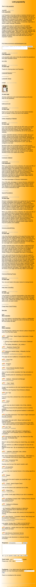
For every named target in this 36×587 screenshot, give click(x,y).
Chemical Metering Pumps (9, 272)
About (29, 581)
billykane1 (4, 276)
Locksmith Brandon (7, 72)
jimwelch (4, 122)
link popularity (10, 6)
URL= (21, 550)
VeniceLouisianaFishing (8, 226)
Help (21, 581)
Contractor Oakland (7, 155)
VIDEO (26, 550)
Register (25, 554)
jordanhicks (5, 195)
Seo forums (21, 582)
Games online (10, 581)
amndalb (4, 52)
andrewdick (5, 159)
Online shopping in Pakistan (9, 118)
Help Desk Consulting (7, 285)
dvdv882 (4, 10)
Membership (25, 581)
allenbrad (4, 230)
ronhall (3, 82)
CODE (15, 550)
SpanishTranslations (7, 191)
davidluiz (4, 64)
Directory (30, 582)
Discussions (17, 582)
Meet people (26, 582)
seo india (4, 60)
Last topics (15, 581)
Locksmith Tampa (6, 78)
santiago (4, 289)
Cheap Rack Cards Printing (9, 304)
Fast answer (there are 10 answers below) (16, 46)
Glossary (18, 581)
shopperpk (4, 107)
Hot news (12, 582)
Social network (8, 582)
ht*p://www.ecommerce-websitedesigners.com (14, 42)
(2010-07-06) (10, 10)
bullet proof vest (6, 103)
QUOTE (11, 550)
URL (18, 550)
